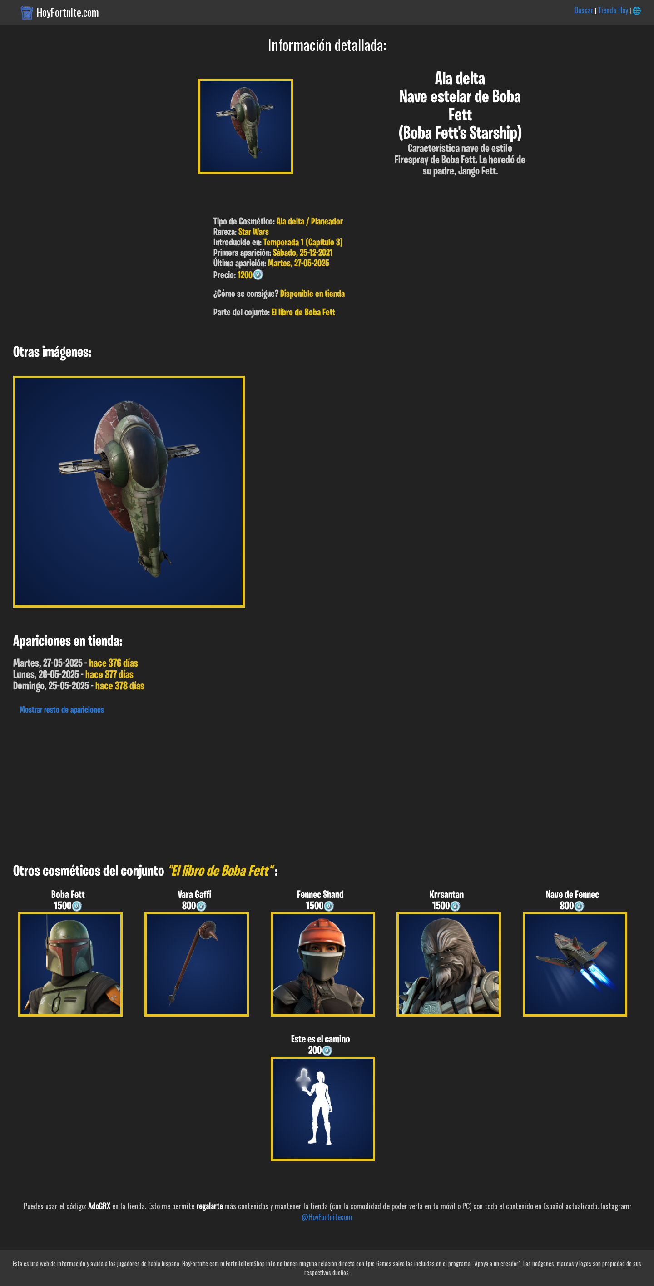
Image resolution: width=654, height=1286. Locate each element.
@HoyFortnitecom (327, 1216)
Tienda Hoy (613, 10)
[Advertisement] (272, 786)
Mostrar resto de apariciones (62, 710)
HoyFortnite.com (68, 12)
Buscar (584, 10)
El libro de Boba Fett (303, 313)
